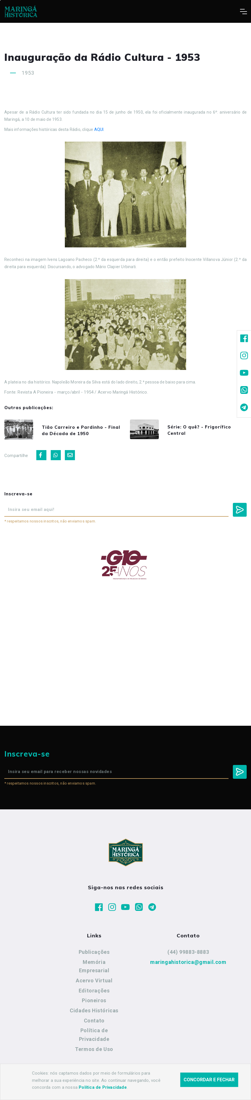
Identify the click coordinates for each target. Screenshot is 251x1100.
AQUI (99, 129)
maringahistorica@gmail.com (188, 964)
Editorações (94, 993)
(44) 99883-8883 (188, 954)
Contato (94, 1023)
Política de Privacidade (94, 1037)
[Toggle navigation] (243, 11)
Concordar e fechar (209, 1079)
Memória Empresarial (94, 968)
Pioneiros (94, 1003)
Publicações (94, 954)
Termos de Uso (94, 1051)
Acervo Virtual (94, 983)
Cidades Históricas (94, 1013)
